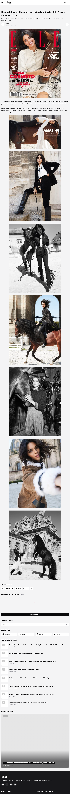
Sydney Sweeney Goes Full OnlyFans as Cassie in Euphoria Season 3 (28, 702)
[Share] (67, 24)
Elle (10, 584)
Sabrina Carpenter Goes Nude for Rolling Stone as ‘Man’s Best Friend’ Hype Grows (32, 661)
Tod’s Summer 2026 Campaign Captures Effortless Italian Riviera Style (29, 678)
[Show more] (31, 588)
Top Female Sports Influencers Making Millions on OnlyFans (26, 653)
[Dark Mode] (65, 2)
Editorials (7, 9)
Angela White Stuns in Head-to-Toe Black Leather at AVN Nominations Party (31, 686)
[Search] (68, 2)
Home (2, 9)
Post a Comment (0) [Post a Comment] (35, 614)
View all (22, 594)
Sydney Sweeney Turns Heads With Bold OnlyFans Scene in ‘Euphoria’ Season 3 (32, 694)
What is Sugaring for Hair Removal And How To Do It (24, 669)
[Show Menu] (2, 2)
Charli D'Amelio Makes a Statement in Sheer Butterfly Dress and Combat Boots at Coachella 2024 (37, 645)
